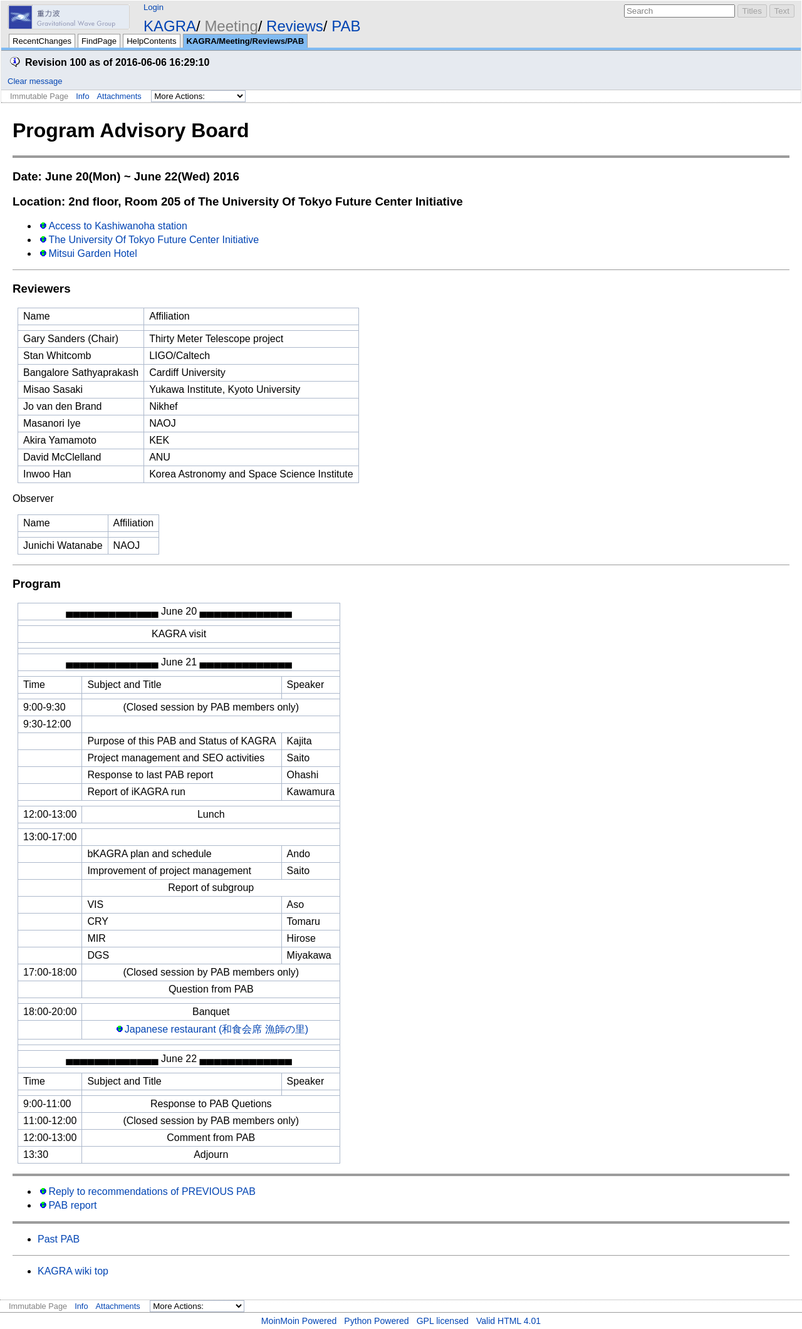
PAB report (72, 1205)
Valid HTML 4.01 (508, 1321)
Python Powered (376, 1321)
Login (153, 7)
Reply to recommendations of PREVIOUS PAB (152, 1191)
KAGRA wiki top (73, 1271)
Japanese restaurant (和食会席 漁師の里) (216, 1029)
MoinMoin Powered (299, 1321)
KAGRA (169, 26)
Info (82, 96)
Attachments (119, 96)
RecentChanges (42, 41)
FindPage (99, 41)
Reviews (294, 26)
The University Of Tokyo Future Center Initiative (153, 239)
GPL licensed (443, 1321)
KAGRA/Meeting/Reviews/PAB (246, 41)
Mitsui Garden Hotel (92, 253)
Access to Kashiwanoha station (117, 226)
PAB (345, 26)
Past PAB (59, 1239)
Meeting (231, 26)
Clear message (35, 81)
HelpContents (151, 41)
